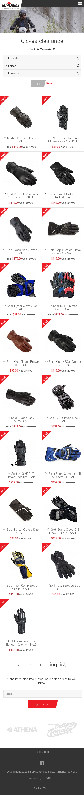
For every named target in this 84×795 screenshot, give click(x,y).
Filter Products (42, 48)
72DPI (48, 778)
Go (38, 83)
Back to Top (42, 788)
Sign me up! (42, 704)
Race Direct (42, 751)
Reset (49, 83)
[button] (42, 58)
